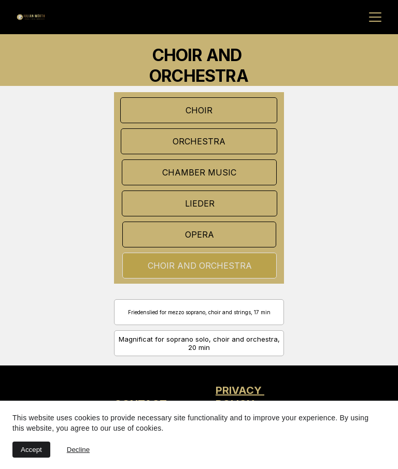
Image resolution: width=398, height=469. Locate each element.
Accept (31, 449)
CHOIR (199, 110)
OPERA (199, 234)
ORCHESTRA (199, 141)
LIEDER (200, 203)
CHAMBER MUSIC (199, 172)
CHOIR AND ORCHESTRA (200, 265)
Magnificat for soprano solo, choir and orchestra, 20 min (199, 343)
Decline (78, 449)
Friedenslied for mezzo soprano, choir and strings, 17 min (199, 312)
